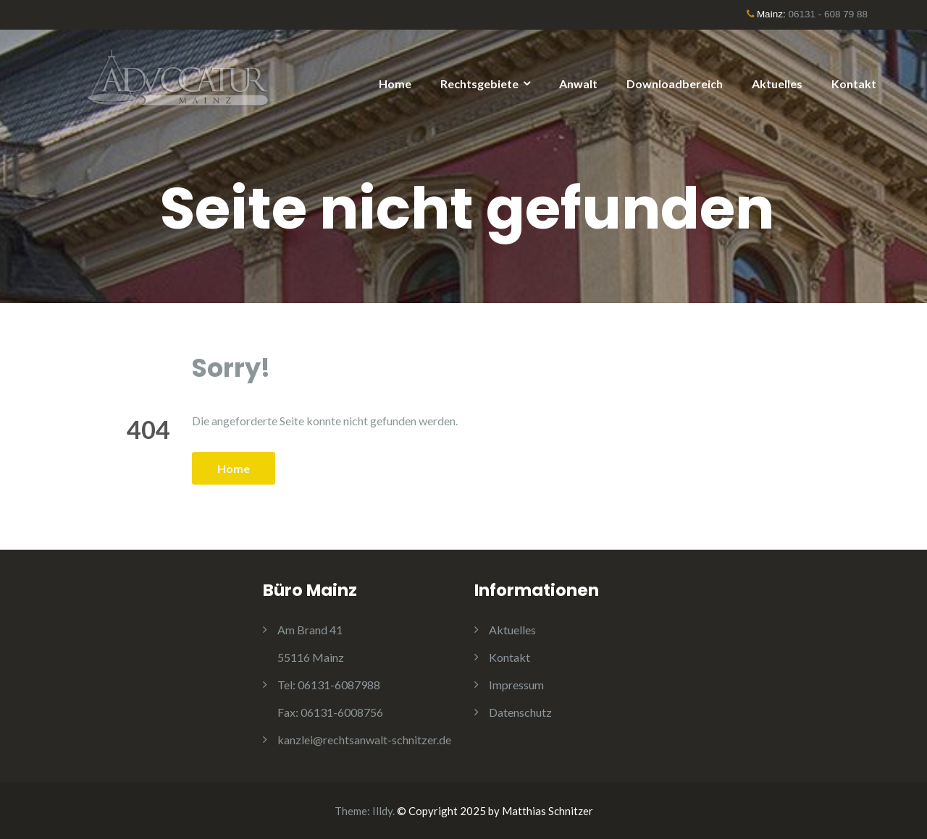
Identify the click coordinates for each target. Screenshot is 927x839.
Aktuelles (777, 83)
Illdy (382, 810)
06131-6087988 (328, 684)
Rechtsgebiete (479, 83)
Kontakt (853, 83)
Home (395, 83)
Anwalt (578, 83)
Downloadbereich (674, 83)
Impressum (516, 684)
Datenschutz (520, 712)
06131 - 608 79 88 (828, 14)
